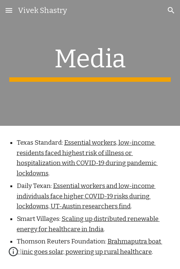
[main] (90, 63)
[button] (9, 10)
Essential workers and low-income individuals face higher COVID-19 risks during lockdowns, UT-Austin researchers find (86, 196)
